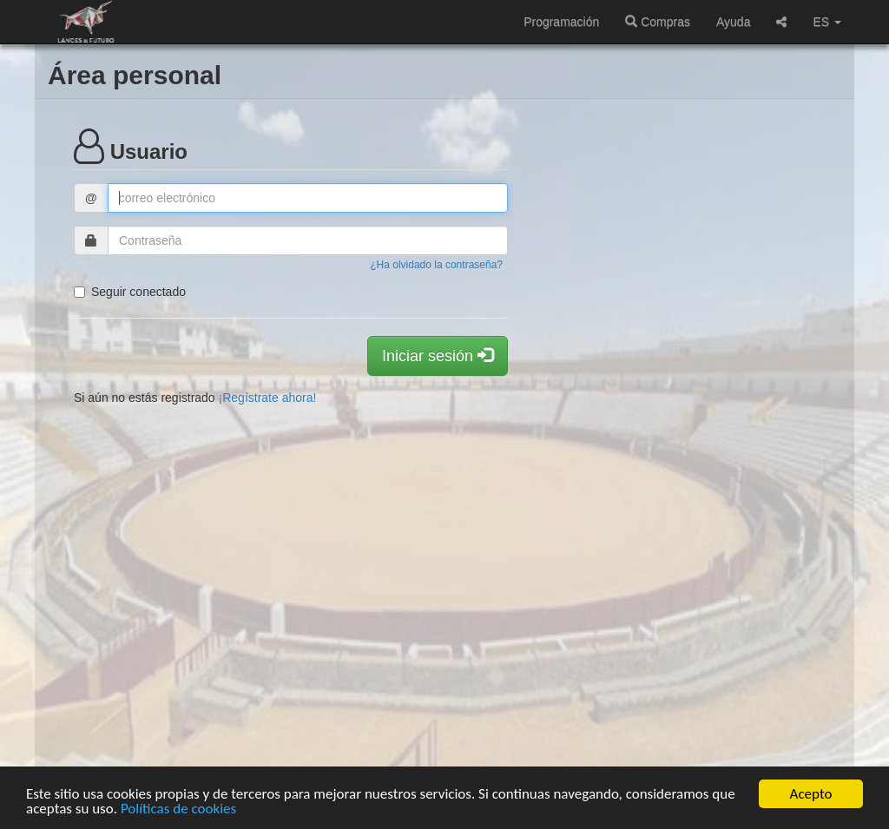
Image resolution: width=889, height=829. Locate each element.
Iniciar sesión (437, 355)
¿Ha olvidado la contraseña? (436, 265)
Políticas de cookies (178, 809)
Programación (561, 22)
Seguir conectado (130, 292)
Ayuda (733, 22)
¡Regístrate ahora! (268, 398)
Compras (657, 22)
